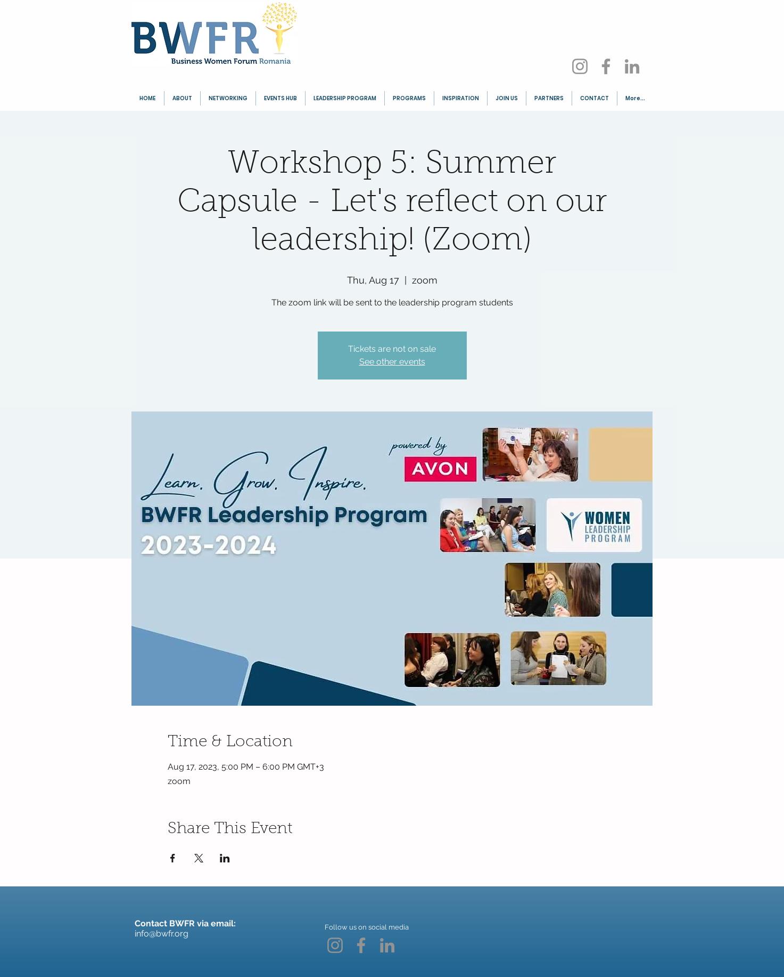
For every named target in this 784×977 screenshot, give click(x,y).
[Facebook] (606, 66)
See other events (392, 362)
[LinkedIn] (632, 66)
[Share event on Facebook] (173, 858)
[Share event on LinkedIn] (225, 858)
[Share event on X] (199, 858)
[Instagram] (580, 66)
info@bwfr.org (161, 933)
